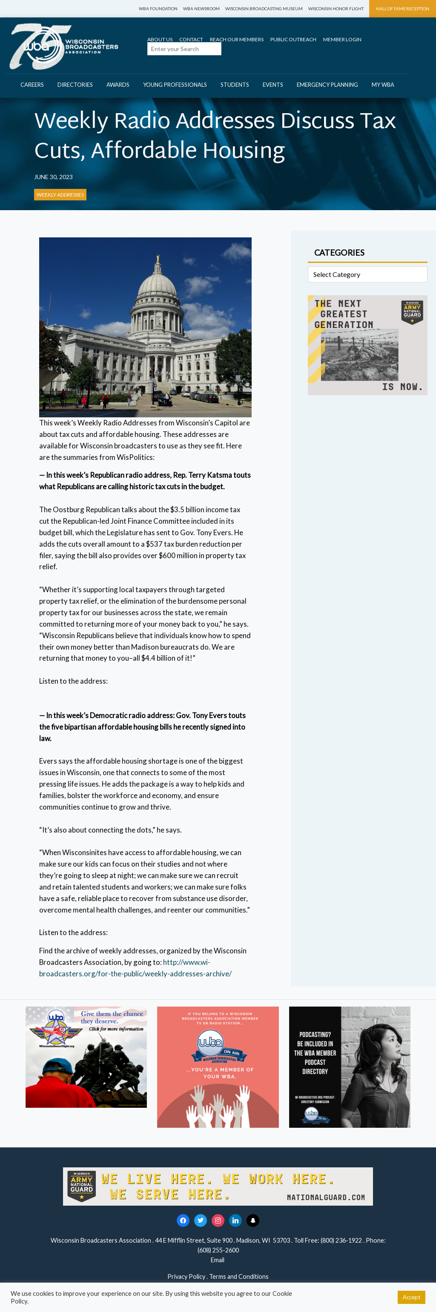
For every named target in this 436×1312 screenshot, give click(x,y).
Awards (117, 84)
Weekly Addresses (60, 194)
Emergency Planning (327, 84)
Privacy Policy (186, 1276)
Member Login (342, 39)
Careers (32, 84)
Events (273, 84)
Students (235, 84)
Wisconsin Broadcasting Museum (264, 8)
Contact (191, 39)
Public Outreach (293, 39)
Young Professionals (175, 84)
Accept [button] (411, 1297)
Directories (75, 84)
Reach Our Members (237, 39)
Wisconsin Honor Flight (336, 8)
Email (218, 1260)
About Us (159, 39)
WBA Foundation (158, 8)
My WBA (383, 84)
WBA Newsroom (201, 8)
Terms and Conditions (239, 1276)
